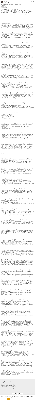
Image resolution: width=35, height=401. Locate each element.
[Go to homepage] (5, 2)
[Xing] (17, 394)
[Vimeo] (15, 394)
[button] (33, 2)
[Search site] (31, 2)
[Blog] (22, 394)
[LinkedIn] (20, 394)
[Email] (13, 394)
